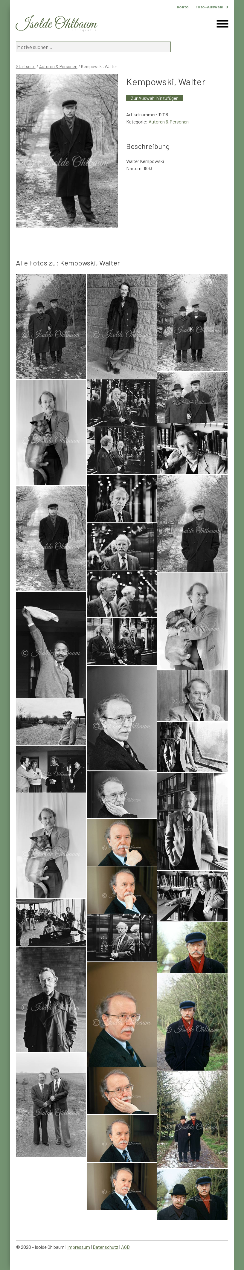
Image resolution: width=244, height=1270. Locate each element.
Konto (183, 6)
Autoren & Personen (58, 66)
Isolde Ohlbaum (56, 24)
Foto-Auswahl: (212, 6)
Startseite (26, 66)
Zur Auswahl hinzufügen (155, 98)
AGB (125, 1247)
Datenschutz (105, 1247)
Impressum (78, 1247)
